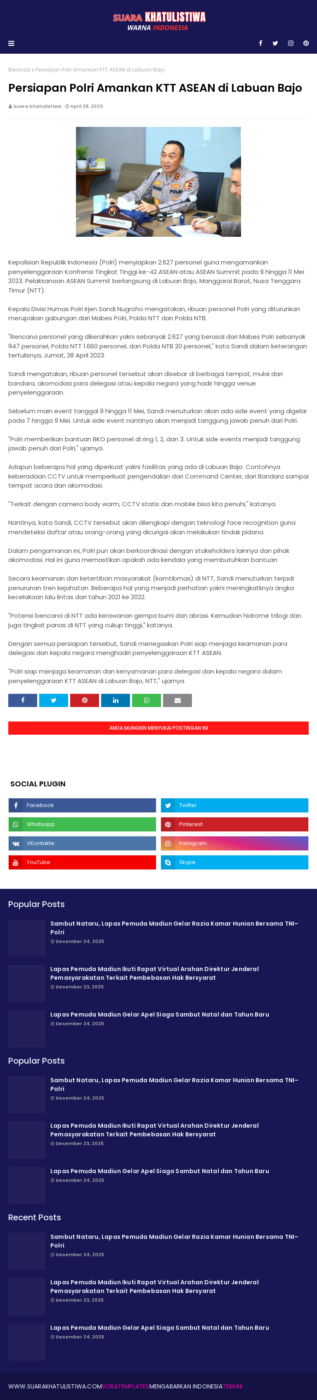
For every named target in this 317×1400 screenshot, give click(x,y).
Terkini (232, 1386)
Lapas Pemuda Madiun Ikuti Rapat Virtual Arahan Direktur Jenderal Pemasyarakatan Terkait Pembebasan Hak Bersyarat (154, 973)
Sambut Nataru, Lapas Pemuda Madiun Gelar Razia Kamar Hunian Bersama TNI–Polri (174, 927)
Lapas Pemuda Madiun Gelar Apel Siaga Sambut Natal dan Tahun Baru (159, 1014)
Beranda (19, 69)
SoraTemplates (125, 1386)
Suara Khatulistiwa (37, 106)
